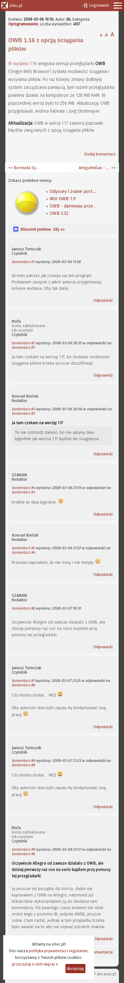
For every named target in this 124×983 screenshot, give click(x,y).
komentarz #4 (23, 487)
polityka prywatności (47, 950)
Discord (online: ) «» (43, 229)
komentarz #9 (23, 849)
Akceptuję (75, 968)
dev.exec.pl (106, 974)
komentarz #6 (23, 608)
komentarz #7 (23, 680)
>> (113, 167)
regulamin (78, 950)
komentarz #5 (23, 548)
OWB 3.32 (59, 213)
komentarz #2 (23, 343)
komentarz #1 (23, 262)
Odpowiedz (103, 300)
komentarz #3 (23, 409)
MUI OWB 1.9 (63, 198)
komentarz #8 (23, 760)
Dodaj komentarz (100, 154)
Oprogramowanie (23, 24)
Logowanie (99, 5)
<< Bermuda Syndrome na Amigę (24, 167)
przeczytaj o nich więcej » (35, 964)
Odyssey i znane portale (73, 191)
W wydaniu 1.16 (22, 63)
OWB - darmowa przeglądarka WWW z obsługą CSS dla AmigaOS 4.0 (73, 206)
